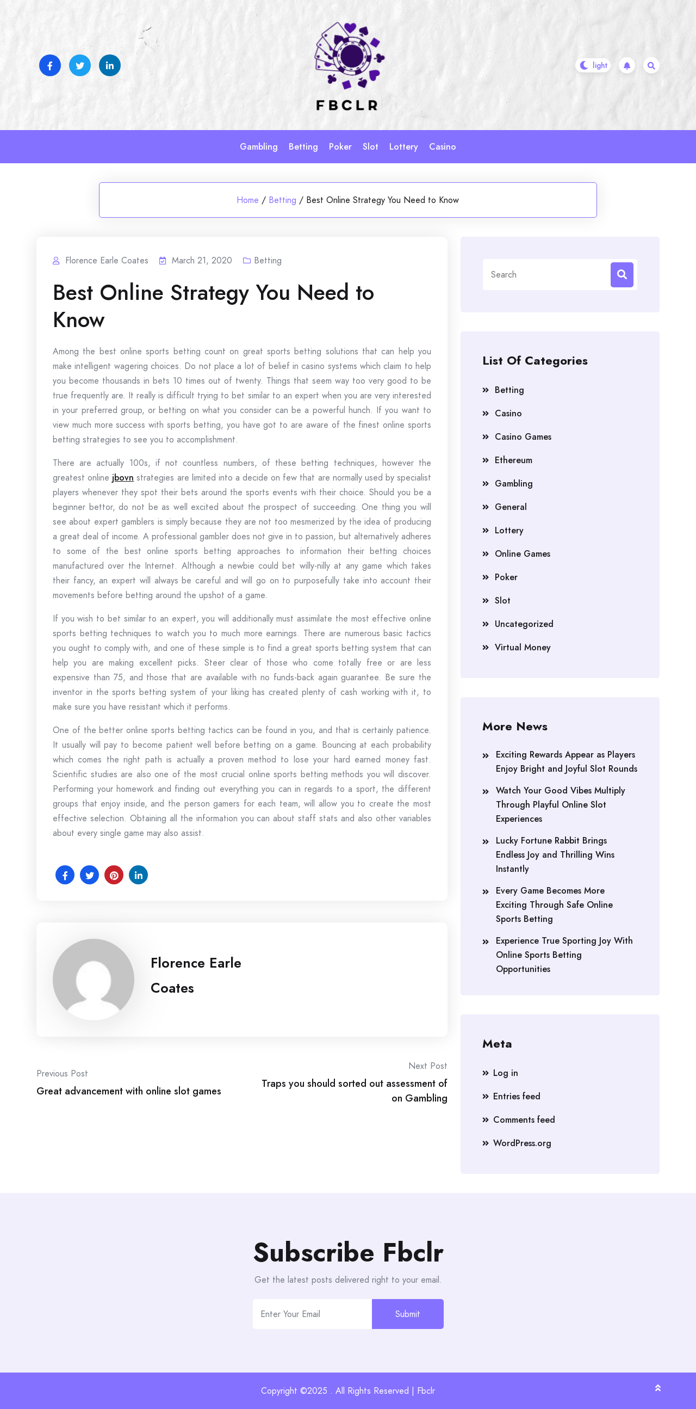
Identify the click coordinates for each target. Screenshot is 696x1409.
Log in (505, 1073)
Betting (303, 146)
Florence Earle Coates (196, 975)
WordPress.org (522, 1143)
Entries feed (516, 1096)
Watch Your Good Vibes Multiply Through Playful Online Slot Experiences (560, 804)
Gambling (259, 146)
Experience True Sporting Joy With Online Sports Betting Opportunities (564, 954)
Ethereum (513, 460)
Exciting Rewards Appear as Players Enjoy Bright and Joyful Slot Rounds (566, 761)
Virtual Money (523, 647)
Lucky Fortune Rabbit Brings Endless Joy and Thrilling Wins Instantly (555, 854)
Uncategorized (524, 624)
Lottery (403, 146)
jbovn (123, 477)
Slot (370, 146)
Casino (442, 146)
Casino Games (523, 436)
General (511, 507)
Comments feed (524, 1119)
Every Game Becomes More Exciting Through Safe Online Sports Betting (554, 904)
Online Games (522, 553)
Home (248, 200)
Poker (340, 146)
